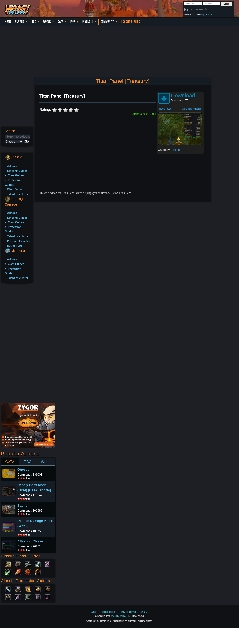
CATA (9, 462)
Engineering (37, 589)
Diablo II (87, 21)
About (94, 611)
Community (107, 21)
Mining (18, 596)
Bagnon (23, 505)
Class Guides (16, 175)
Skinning (28, 596)
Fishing (47, 596)
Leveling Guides (17, 170)
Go (27, 141)
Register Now (206, 14)
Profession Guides (13, 182)
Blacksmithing (18, 589)
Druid (18, 564)
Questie (23, 469)
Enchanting (28, 589)
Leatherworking (47, 589)
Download (183, 95)
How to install (165, 108)
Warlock (47, 564)
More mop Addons (191, 108)
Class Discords (16, 189)
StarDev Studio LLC (120, 616)
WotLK (47, 21)
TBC (34, 21)
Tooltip (175, 149)
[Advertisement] (16, 344)
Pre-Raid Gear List (18, 241)
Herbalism (8, 596)
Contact (144, 611)
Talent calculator (17, 194)
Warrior (37, 564)
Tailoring (37, 596)
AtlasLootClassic (30, 541)
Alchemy (8, 589)
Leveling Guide (130, 21)
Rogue (8, 571)
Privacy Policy (108, 611)
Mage (18, 571)
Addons (12, 166)
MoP (72, 21)
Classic (20, 21)
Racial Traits (15, 245)
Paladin (8, 564)
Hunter (37, 571)
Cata (60, 21)
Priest (28, 564)
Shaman (28, 571)
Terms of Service (127, 611)
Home (8, 21)
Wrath (46, 462)
